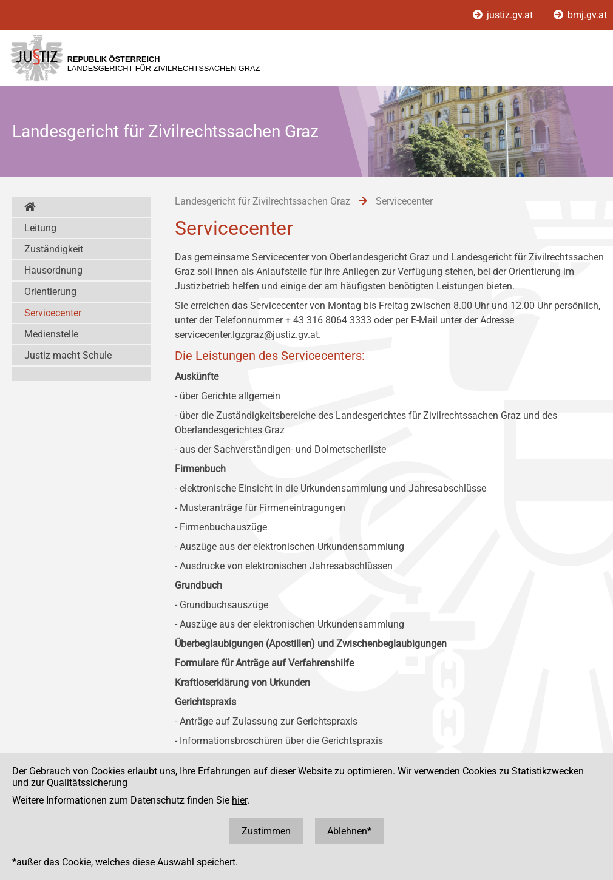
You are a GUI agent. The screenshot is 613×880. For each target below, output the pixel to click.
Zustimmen (266, 831)
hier (239, 800)
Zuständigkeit (53, 249)
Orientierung (50, 291)
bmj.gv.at (580, 15)
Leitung (40, 228)
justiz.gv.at (504, 15)
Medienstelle (51, 334)
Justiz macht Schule (68, 355)
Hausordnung (53, 270)
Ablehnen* (349, 831)
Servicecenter (52, 313)
